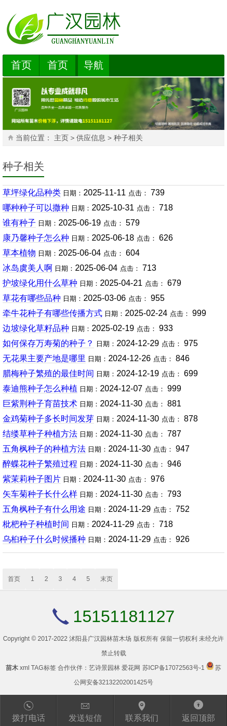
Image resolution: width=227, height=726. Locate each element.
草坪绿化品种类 (32, 192)
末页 (106, 579)
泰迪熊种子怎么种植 (40, 388)
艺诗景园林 (104, 667)
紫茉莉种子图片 (32, 478)
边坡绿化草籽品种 (36, 328)
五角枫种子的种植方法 (44, 448)
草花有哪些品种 (32, 298)
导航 (93, 65)
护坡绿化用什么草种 (40, 283)
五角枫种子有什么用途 (44, 509)
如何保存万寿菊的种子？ (48, 343)
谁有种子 (19, 222)
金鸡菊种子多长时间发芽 (48, 418)
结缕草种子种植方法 (40, 433)
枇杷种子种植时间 (36, 524)
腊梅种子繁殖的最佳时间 (48, 373)
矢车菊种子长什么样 (40, 494)
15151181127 (124, 616)
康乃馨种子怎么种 (36, 237)
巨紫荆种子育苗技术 (40, 403)
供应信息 (90, 138)
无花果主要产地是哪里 (44, 358)
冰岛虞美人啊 (27, 267)
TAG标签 (43, 667)
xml (25, 667)
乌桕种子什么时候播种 (44, 539)
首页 (21, 65)
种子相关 (128, 138)
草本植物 (19, 252)
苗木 (12, 667)
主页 (61, 138)
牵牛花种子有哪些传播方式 (52, 313)
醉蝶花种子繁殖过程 (40, 463)
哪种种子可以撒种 (36, 207)
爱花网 (131, 667)
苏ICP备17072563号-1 (173, 667)
